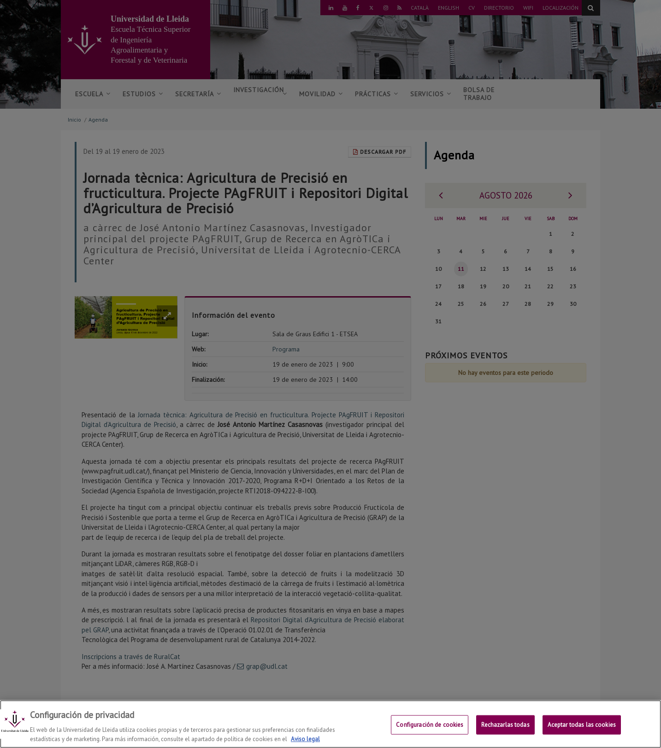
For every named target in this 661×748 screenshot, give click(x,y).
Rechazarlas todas (505, 733)
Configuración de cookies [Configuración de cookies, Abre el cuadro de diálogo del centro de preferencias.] (429, 733)
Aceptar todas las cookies (582, 733)
